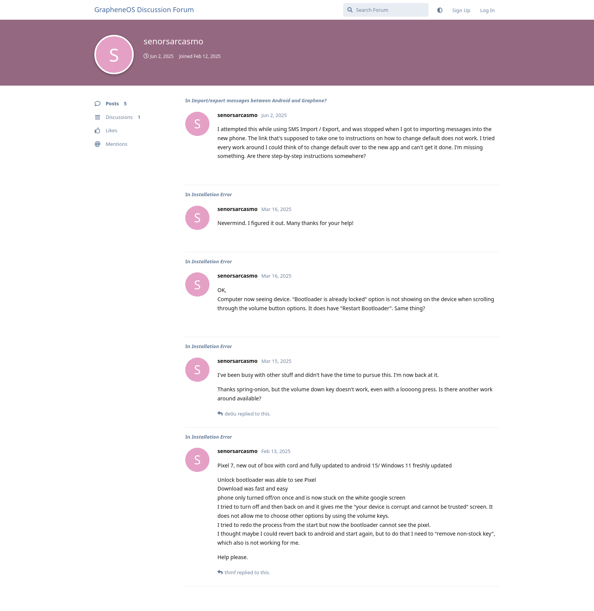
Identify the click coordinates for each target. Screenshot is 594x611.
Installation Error (212, 194)
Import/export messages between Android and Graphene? (259, 100)
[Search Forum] (385, 10)
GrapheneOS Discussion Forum (144, 9)
